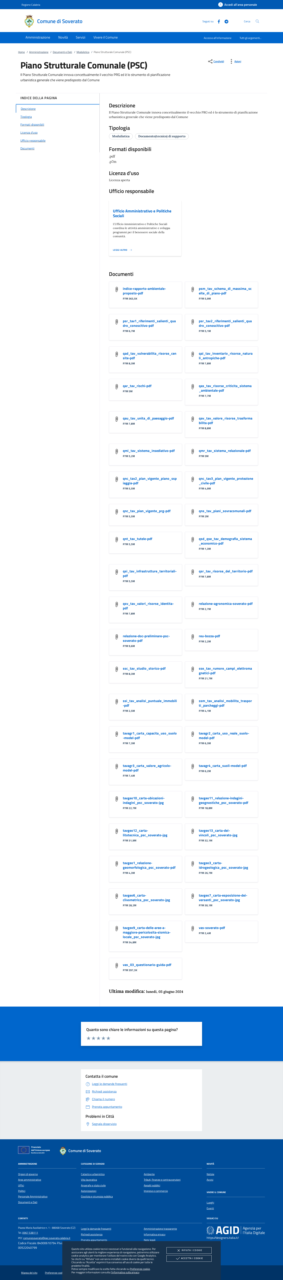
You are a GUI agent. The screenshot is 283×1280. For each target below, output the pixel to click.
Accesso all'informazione (217, 38)
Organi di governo (28, 1174)
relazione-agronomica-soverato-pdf (226, 603)
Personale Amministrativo (32, 1196)
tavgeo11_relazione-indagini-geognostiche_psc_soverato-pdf (223, 800)
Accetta (189, 1258)
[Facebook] (217, 21)
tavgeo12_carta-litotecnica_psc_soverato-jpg (145, 833)
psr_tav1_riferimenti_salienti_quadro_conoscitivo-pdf (149, 323)
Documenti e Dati (62, 52)
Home (21, 52)
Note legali (149, 1240)
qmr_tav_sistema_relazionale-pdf (225, 450)
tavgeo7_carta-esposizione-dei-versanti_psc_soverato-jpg (223, 897)
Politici (21, 1191)
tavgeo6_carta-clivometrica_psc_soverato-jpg (146, 897)
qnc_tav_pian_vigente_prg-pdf (146, 510)
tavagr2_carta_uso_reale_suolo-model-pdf (224, 735)
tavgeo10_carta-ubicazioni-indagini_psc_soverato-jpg (144, 800)
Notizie (210, 1174)
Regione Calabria (31, 5)
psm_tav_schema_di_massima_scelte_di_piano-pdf (225, 291)
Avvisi (210, 1180)
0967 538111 (30, 1233)
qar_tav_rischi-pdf (137, 385)
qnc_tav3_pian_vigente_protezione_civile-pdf (226, 481)
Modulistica (83, 52)
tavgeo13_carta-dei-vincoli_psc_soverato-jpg (218, 833)
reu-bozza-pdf (209, 636)
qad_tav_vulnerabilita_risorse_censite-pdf (149, 356)
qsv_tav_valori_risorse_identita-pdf (148, 606)
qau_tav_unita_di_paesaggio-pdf (148, 418)
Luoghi (210, 1202)
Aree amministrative (29, 1180)
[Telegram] (225, 21)
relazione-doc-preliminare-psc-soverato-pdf (146, 638)
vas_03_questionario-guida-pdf (147, 964)
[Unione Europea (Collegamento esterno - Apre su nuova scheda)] (35, 1150)
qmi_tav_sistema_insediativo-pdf (149, 450)
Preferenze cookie (140, 1269)
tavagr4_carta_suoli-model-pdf (223, 765)
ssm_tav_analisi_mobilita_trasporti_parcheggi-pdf (225, 703)
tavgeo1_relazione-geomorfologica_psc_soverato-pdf (149, 865)
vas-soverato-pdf (212, 927)
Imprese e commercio (156, 1191)
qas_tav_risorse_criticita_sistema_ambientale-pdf (225, 388)
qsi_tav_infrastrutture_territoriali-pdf (150, 573)
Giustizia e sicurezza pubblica (97, 1196)
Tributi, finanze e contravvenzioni (162, 1180)
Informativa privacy (154, 1234)
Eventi (210, 1208)
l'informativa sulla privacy (125, 1272)
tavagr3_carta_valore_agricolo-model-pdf (147, 768)
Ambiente (149, 1174)
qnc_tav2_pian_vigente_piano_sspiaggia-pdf (150, 481)
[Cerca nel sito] (257, 21)
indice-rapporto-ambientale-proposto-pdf (144, 291)
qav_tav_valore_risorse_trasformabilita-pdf (225, 420)
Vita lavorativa (89, 1180)
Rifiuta (189, 1250)
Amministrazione (38, 52)
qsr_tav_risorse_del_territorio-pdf (226, 571)
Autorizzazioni (88, 1191)
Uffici (21, 1185)
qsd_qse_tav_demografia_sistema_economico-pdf (225, 541)
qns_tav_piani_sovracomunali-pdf (225, 510)
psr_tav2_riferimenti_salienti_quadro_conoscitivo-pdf (225, 323)
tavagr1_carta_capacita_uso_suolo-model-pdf (150, 735)
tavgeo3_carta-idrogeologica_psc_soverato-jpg (223, 865)
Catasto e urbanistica (93, 1174)
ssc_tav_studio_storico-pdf (144, 668)
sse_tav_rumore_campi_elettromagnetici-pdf (225, 671)
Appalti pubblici (152, 1185)
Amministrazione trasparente (160, 1229)
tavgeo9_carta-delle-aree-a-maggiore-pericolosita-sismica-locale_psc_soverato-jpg (146, 932)
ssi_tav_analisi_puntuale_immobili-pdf (150, 703)
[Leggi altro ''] (122, 250)
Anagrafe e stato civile (93, 1185)
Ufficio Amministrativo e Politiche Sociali (142, 213)
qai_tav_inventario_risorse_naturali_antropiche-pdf (226, 356)
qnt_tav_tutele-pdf (137, 538)
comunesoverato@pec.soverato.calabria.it (46, 1238)
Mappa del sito (29, 1273)
